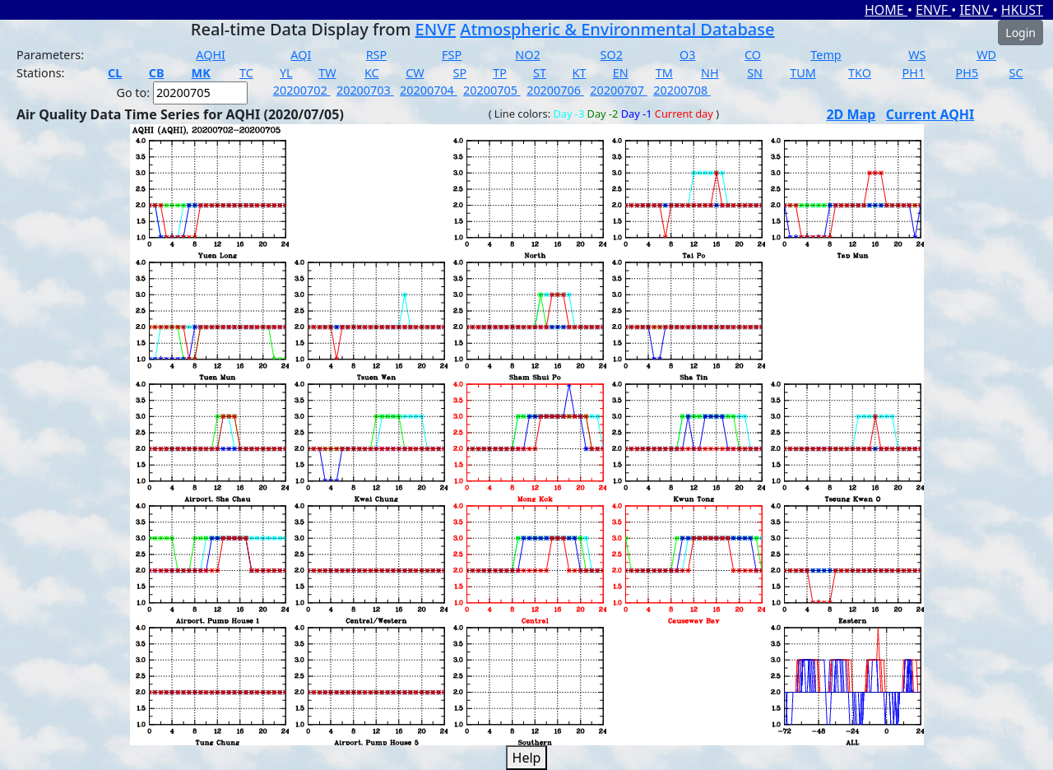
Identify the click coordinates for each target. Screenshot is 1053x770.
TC (246, 73)
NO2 (527, 55)
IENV (975, 10)
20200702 (302, 90)
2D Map (850, 114)
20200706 (555, 90)
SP (460, 73)
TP (500, 73)
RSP (376, 55)
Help (527, 758)
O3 (687, 55)
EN (621, 73)
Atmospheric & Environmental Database (617, 29)
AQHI (210, 55)
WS (916, 55)
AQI (300, 55)
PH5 (967, 73)
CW (415, 73)
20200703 (365, 90)
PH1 (913, 73)
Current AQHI (930, 114)
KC (371, 73)
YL (286, 73)
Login (1020, 32)
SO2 (612, 55)
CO (753, 55)
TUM (803, 73)
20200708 (682, 90)
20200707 (618, 90)
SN (755, 73)
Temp (825, 55)
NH (710, 73)
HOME (886, 10)
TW (327, 73)
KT (580, 73)
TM (664, 73)
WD (986, 55)
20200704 (428, 90)
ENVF (933, 10)
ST (539, 73)
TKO (859, 73)
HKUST (1022, 10)
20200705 (492, 90)
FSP (452, 55)
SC (1016, 73)
